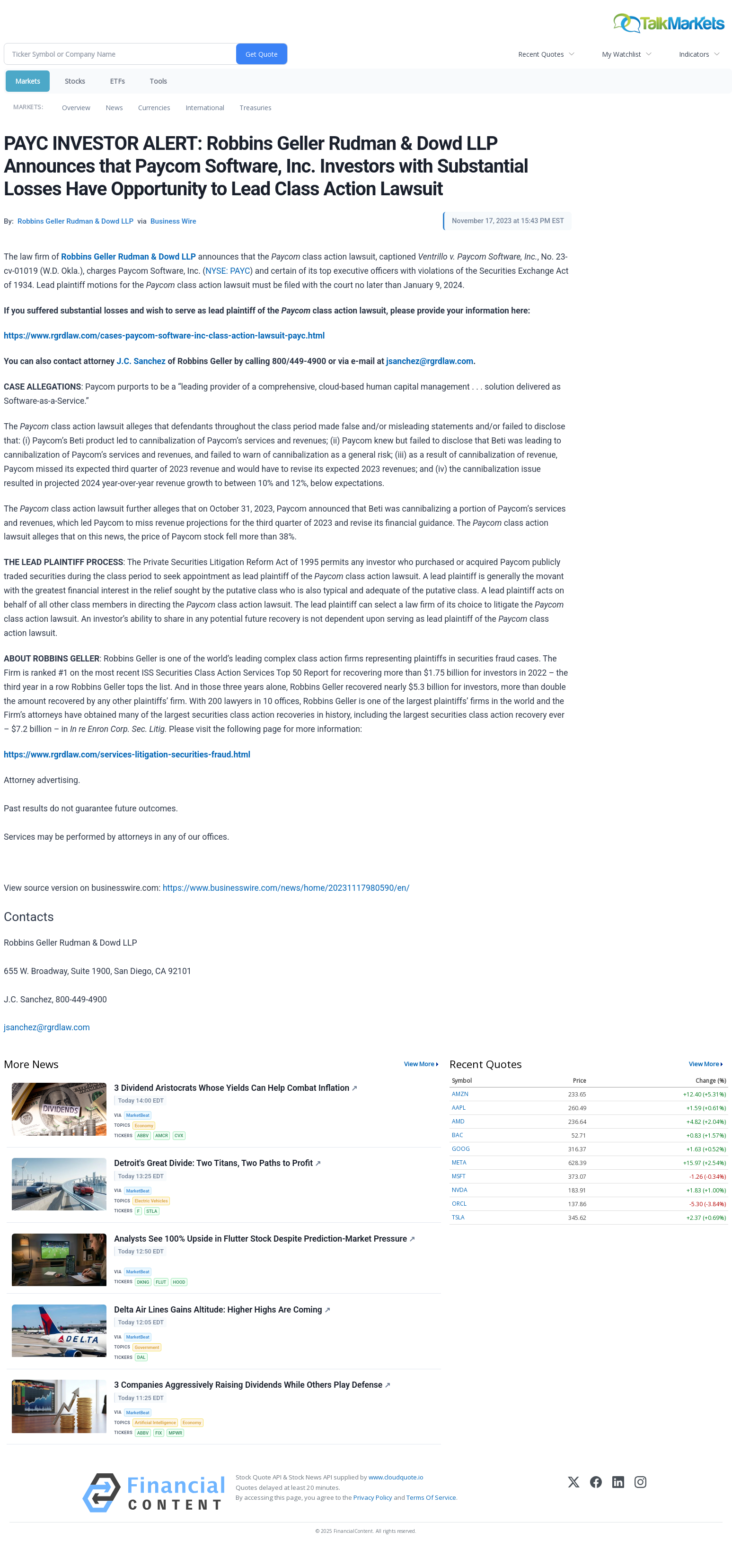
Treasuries (255, 107)
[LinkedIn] (618, 1501)
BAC (457, 1135)
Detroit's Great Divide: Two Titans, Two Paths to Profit (218, 1165)
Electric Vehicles (152, 1203)
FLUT (162, 1285)
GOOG (461, 1149)
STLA (152, 1213)
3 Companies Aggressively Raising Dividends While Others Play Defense (253, 1391)
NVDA (459, 1190)
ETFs (117, 81)
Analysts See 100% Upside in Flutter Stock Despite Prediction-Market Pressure (265, 1242)
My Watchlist (621, 54)
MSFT (459, 1176)
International (204, 107)
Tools (158, 81)
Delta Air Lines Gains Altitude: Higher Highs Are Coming (223, 1314)
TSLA (458, 1217)
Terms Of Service (431, 1505)
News (114, 107)
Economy (144, 1126)
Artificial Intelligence (156, 1429)
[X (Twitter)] (573, 1501)
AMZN (460, 1094)
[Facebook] (596, 1501)
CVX (180, 1136)
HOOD (180, 1285)
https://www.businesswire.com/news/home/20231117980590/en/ (286, 888)
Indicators (694, 54)
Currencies (154, 107)
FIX (159, 1439)
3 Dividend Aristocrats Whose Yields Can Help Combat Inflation (236, 1088)
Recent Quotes (541, 54)
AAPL (459, 1108)
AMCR (162, 1136)
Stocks (75, 81)
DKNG (144, 1285)
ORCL (459, 1204)
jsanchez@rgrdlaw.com (47, 1027)
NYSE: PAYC (227, 271)
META (459, 1162)
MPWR (177, 1439)
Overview (76, 107)
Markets (27, 81)
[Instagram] (640, 1501)
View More (419, 1064)
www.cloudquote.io (396, 1485)
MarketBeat (138, 1115)
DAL (142, 1362)
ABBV (144, 1136)
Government (147, 1352)
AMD (458, 1121)
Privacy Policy (372, 1505)
